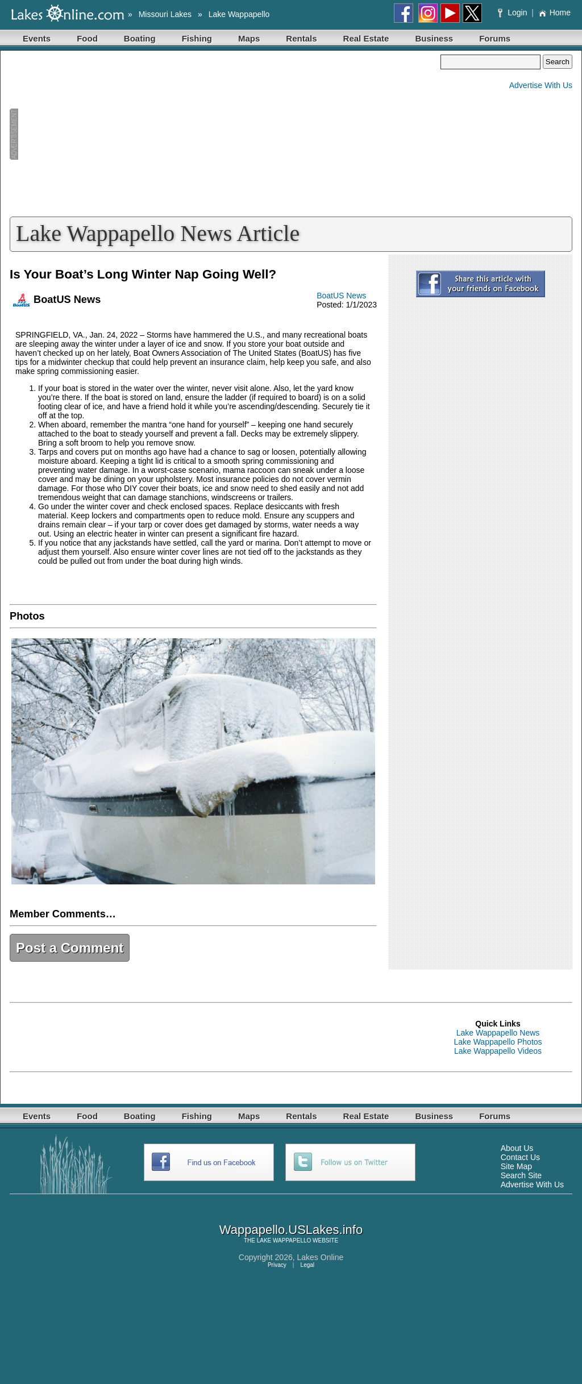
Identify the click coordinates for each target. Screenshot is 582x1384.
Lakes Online (320, 1257)
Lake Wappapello (239, 14)
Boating (140, 38)
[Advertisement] (225, 134)
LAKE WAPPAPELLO (284, 1240)
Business (434, 38)
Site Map (516, 1166)
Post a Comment (69, 947)
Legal (307, 1265)
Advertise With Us (540, 85)
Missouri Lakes (165, 14)
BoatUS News (341, 295)
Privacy (277, 1265)
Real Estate (366, 38)
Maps (249, 38)
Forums (494, 38)
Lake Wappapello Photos (498, 1041)
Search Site (521, 1175)
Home (554, 12)
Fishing (197, 38)
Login (513, 12)
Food (87, 38)
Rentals (301, 38)
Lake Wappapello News (498, 1032)
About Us (517, 1148)
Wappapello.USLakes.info (291, 1230)
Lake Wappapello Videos (498, 1050)
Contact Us (520, 1157)
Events (37, 38)
